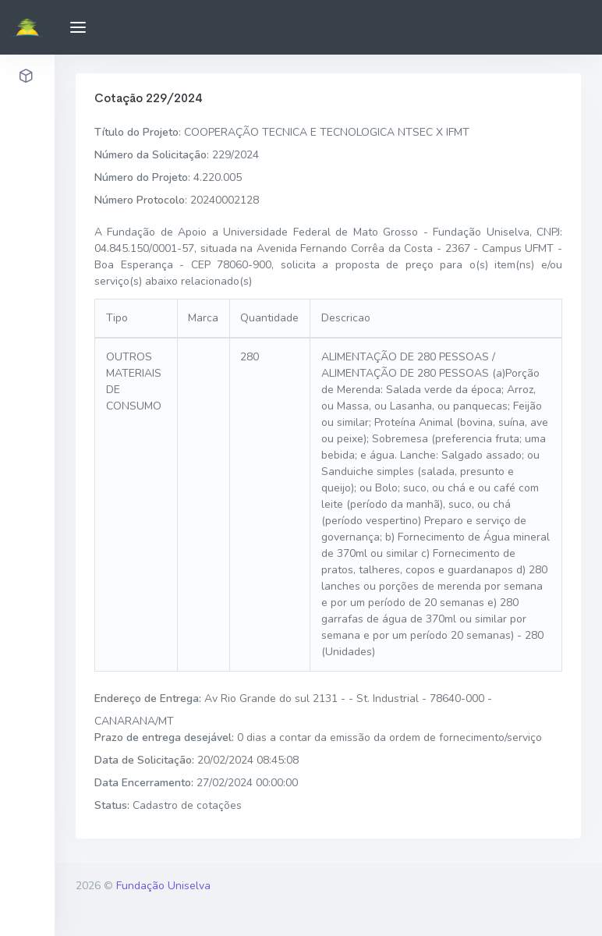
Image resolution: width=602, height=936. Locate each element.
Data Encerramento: (143, 782)
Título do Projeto (136, 132)
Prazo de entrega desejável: (164, 737)
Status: (111, 805)
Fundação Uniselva (163, 885)
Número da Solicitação (150, 154)
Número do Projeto (141, 177)
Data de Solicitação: (144, 760)
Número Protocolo (139, 200)
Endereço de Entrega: (147, 698)
